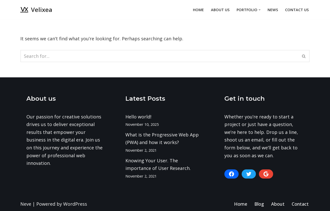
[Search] (159, 56)
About (278, 204)
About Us (220, 9)
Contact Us (297, 9)
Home (198, 9)
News (273, 9)
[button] (259, 10)
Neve (25, 204)
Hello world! (138, 117)
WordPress (75, 204)
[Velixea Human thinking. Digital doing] (36, 10)
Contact (300, 204)
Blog (259, 204)
